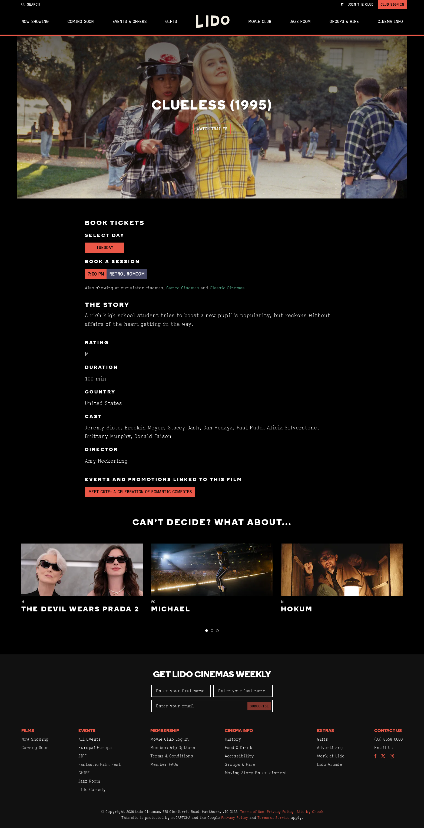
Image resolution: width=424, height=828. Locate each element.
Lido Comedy (92, 789)
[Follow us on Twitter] (383, 756)
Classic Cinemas (227, 287)
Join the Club (360, 4)
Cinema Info (390, 21)
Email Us (383, 747)
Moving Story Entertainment (256, 772)
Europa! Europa (95, 747)
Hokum (297, 609)
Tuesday (104, 247)
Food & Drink (238, 747)
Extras (325, 731)
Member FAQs (164, 764)
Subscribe (259, 706)
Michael (171, 609)
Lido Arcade (329, 764)
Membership (164, 731)
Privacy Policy (280, 811)
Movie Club (259, 21)
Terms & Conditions (171, 756)
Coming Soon (80, 21)
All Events (89, 739)
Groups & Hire (344, 21)
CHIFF (84, 772)
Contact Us (388, 731)
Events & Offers (129, 21)
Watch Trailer (212, 128)
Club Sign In (392, 4)
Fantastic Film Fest (99, 764)
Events (86, 731)
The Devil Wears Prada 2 (80, 609)
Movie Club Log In (169, 739)
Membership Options (172, 747)
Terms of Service (273, 817)
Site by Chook (310, 811)
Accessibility (239, 756)
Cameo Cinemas (182, 287)
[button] (206, 630)
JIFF (82, 756)
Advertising (330, 747)
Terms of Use (252, 811)
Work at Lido (331, 756)
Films (27, 731)
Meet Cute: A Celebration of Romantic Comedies (140, 491)
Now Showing (35, 21)
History (233, 739)
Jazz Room (300, 21)
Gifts (171, 21)
